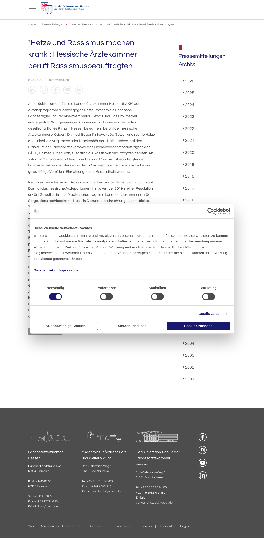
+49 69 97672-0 (44, 496)
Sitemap (146, 526)
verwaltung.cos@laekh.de (154, 502)
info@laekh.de (48, 506)
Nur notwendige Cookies (66, 326)
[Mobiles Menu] (32, 8)
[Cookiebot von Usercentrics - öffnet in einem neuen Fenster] (211, 211)
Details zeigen (210, 313)
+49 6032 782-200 (100, 481)
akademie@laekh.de (106, 491)
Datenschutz (44, 270)
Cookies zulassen (198, 326)
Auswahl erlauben (131, 326)
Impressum (68, 270)
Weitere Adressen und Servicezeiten (54, 526)
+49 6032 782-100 (154, 487)
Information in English (175, 526)
